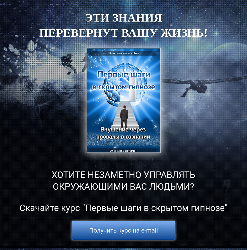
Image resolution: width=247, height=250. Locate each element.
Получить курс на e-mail (123, 230)
